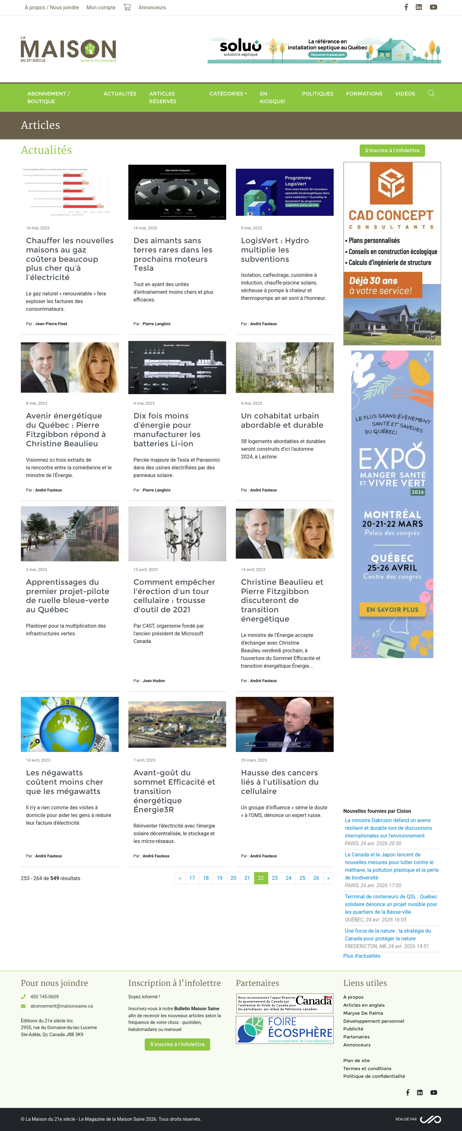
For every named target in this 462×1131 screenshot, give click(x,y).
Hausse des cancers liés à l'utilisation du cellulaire (280, 782)
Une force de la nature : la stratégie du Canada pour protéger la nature (388, 935)
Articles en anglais (364, 1005)
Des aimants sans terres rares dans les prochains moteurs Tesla (172, 254)
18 (206, 878)
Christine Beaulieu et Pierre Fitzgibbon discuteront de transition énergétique (282, 600)
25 (302, 878)
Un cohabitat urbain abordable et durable (282, 420)
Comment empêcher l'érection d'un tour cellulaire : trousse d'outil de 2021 (174, 595)
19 (220, 878)
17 (192, 878)
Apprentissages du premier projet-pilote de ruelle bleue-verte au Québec (67, 595)
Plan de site (356, 1060)
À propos (353, 997)
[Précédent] (180, 878)
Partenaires (356, 1037)
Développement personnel (373, 1021)
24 (289, 878)
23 (275, 878)
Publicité (353, 1029)
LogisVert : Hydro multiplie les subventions (275, 250)
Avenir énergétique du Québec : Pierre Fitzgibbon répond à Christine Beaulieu (66, 429)
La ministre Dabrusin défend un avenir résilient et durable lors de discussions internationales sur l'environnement (388, 828)
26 (316, 878)
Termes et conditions (367, 1068)
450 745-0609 (44, 997)
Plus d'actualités (362, 956)
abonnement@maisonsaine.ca (61, 1006)
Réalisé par (406, 1119)
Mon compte (101, 7)
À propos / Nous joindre (52, 7)
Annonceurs (357, 1045)
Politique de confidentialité (374, 1076)
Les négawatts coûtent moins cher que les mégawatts (64, 782)
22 (261, 878)
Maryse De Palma (363, 1013)
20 (233, 878)
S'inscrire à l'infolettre (392, 150)
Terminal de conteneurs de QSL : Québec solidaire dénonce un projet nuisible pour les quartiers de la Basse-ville (391, 904)
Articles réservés (162, 97)
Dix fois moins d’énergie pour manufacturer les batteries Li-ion (167, 429)
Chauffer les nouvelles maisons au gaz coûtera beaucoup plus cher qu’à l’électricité (70, 259)
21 (247, 878)
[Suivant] (328, 878)
